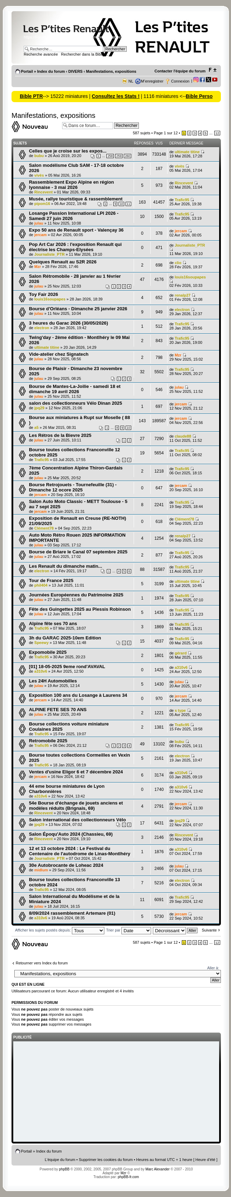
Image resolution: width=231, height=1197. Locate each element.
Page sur (166, 133)
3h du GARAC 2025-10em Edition (65, 637)
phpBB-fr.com (128, 1177)
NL (130, 81)
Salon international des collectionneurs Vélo (77, 819)
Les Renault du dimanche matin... (65, 566)
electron (182, 309)
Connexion (180, 81)
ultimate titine (187, 152)
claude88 (183, 436)
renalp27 (183, 295)
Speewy (41, 642)
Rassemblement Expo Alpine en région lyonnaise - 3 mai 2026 (71, 184)
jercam (40, 235)
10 (121, 204)
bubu (39, 156)
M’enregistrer (152, 81)
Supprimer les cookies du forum (106, 1159)
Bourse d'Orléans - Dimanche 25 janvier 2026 (78, 308)
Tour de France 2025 (51, 580)
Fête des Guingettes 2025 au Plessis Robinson (80, 609)
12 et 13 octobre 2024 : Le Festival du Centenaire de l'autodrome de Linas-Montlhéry (79, 851)
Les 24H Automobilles (53, 681)
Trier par (128, 930)
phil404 (40, 585)
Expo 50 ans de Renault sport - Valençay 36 (76, 230)
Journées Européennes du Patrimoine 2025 (76, 594)
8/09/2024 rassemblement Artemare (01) (72, 913)
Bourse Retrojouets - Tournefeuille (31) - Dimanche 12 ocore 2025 (73, 487)
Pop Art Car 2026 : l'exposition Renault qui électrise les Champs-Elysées (75, 247)
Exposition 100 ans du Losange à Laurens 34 (78, 695)
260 (127, 156)
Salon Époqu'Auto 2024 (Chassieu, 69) (71, 834)
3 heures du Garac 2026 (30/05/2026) (68, 323)
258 (110, 156)
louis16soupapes (190, 277)
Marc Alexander (158, 1169)
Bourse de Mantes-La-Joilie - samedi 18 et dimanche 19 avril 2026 (74, 389)
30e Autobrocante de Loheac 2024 (66, 865)
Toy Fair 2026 (43, 294)
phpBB (64, 1169)
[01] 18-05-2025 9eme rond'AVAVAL (67, 666)
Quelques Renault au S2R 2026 (63, 261)
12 (217, 133)
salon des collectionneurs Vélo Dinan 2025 (75, 403)
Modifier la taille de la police (212, 70)
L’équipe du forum (60, 1159)
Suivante (209, 930)
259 (118, 156)
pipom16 (42, 203)
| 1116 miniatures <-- (163, 96)
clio (178, 263)
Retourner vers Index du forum (42, 963)
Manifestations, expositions (111, 71)
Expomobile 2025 (48, 652)
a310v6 (40, 671)
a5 (36, 427)
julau (38, 223)
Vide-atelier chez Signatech (59, 354)
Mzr (37, 266)
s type (180, 710)
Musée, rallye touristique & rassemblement (75, 198)
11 (128, 204)
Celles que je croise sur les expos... (67, 151)
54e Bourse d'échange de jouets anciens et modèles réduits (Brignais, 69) (76, 805)
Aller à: (213, 968)
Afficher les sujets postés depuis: (59, 930)
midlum (41, 870)
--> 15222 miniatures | (67, 96)
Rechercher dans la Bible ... (84, 54)
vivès (39, 175)
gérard (181, 653)
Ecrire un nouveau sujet (35, 126)
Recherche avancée (41, 54)
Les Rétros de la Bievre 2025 (60, 435)
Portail (27, 71)
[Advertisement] (116, 1092)
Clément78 (44, 528)
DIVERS (75, 71)
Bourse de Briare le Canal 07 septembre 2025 (78, 551)
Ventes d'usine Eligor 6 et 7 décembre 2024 (76, 771)
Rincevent (43, 192)
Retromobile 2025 (48, 740)
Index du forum (51, 71)
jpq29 (39, 408)
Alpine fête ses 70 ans (53, 623)
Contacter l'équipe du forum (180, 71)
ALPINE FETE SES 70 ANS (58, 709)
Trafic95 (182, 200)
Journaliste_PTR (49, 254)
